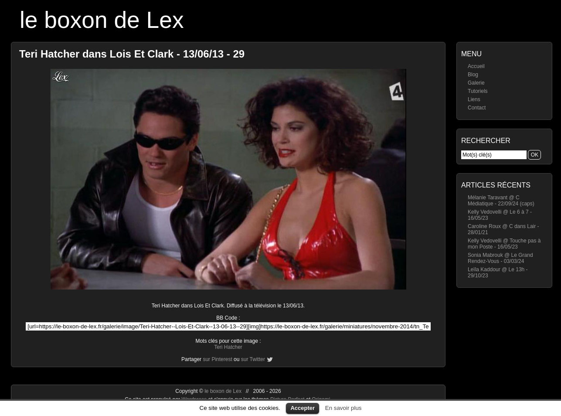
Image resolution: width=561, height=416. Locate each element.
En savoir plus (343, 408)
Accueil (476, 66)
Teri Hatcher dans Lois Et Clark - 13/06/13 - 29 (132, 54)
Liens (474, 99)
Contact (477, 108)
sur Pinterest (217, 359)
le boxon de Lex (102, 20)
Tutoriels (478, 91)
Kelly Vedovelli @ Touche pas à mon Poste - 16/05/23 (504, 244)
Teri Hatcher (228, 347)
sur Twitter (253, 359)
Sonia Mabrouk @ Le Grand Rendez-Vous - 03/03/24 (500, 258)
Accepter (302, 408)
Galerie (476, 83)
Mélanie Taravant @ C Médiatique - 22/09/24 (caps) (501, 200)
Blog (473, 75)
